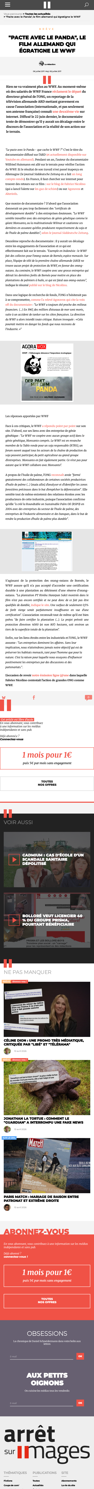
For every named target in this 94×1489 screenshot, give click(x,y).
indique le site (40, 605)
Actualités (38, 1485)
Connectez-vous (11, 739)
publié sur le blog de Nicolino (48, 285)
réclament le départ (66, 92)
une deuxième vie (66, 112)
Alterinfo (11, 194)
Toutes (36, 1480)
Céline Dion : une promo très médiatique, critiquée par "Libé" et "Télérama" (44, 1042)
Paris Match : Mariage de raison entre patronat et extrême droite (41, 1199)
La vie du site (68, 1485)
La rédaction (49, 64)
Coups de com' (11, 1485)
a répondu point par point (59, 426)
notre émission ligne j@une (50, 675)
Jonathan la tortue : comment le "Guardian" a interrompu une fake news (43, 1120)
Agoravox (74, 189)
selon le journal (65, 233)
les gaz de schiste (46, 189)
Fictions (8, 1480)
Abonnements (68, 1480)
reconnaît (57, 475)
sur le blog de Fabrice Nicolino (65, 184)
